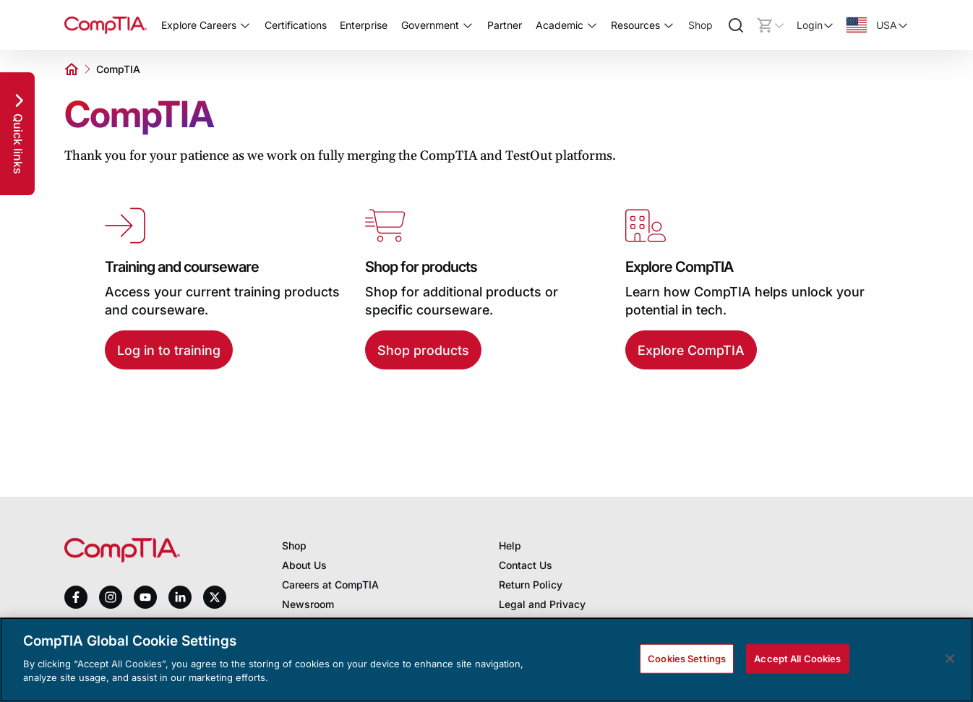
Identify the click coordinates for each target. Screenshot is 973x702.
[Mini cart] (770, 25)
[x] (214, 597)
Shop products (423, 350)
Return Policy (530, 584)
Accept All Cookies (797, 658)
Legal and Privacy (542, 604)
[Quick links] (17, 133)
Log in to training (168, 350)
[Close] (950, 659)
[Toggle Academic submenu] (592, 25)
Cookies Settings (687, 658)
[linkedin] (180, 597)
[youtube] (145, 597)
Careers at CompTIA (330, 584)
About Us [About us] (304, 565)
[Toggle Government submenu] (467, 25)
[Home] (105, 25)
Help (510, 545)
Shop (700, 25)
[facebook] (75, 597)
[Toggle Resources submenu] (668, 25)
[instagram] (110, 597)
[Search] (736, 25)
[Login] (815, 25)
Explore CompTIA (691, 350)
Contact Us (525, 565)
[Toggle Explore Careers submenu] (245, 25)
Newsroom (308, 604)
